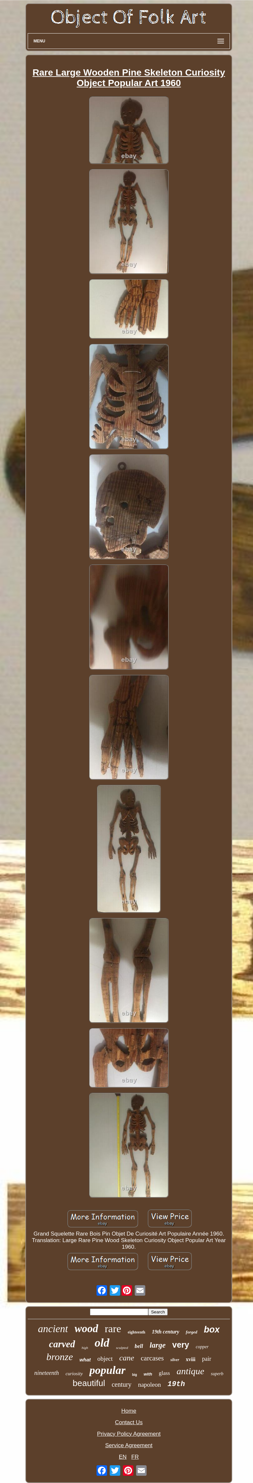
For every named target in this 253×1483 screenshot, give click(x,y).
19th (176, 1384)
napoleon (149, 1384)
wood (86, 1328)
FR (135, 1457)
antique (190, 1371)
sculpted (122, 1348)
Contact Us (129, 1422)
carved (62, 1344)
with (148, 1374)
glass (164, 1373)
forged (191, 1332)
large (158, 1345)
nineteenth (46, 1373)
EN (123, 1457)
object (105, 1358)
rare (113, 1328)
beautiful (89, 1383)
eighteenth (136, 1332)
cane (126, 1358)
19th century (165, 1331)
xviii (190, 1359)
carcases (152, 1358)
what (85, 1359)
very (180, 1344)
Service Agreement (129, 1445)
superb (217, 1373)
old (102, 1342)
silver (174, 1359)
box (212, 1329)
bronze (59, 1356)
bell (139, 1346)
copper (202, 1346)
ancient (53, 1328)
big (134, 1375)
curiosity (74, 1373)
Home (128, 1411)
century (121, 1384)
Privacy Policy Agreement (129, 1434)
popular (107, 1370)
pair (206, 1359)
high (85, 1348)
